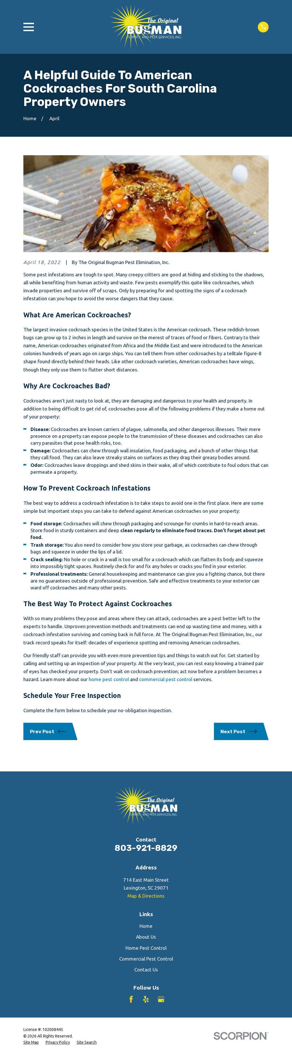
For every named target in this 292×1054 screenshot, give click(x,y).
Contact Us (146, 969)
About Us (146, 936)
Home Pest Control (146, 948)
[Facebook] (131, 999)
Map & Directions (146, 895)
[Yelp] (146, 999)
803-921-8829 (146, 848)
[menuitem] (31, 1042)
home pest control (109, 679)
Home (146, 926)
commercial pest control (165, 679)
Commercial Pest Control (146, 958)
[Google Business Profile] (161, 999)
